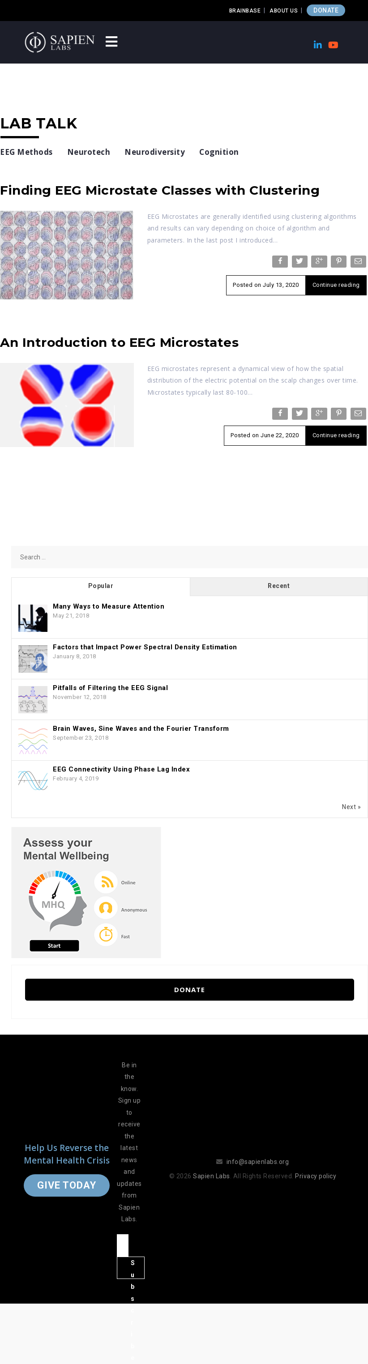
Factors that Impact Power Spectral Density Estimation (145, 647)
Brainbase (245, 11)
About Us (284, 11)
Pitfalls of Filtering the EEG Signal (110, 688)
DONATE (325, 10)
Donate (189, 989)
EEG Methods (26, 152)
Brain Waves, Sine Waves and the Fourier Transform (141, 729)
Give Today (66, 1185)
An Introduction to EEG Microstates (119, 342)
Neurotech (89, 152)
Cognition (219, 152)
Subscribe (133, 1269)
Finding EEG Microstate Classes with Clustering (160, 190)
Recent (279, 585)
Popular (101, 585)
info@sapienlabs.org (258, 1161)
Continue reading (336, 284)
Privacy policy (315, 1176)
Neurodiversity (154, 152)
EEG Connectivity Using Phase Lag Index (121, 769)
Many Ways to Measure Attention (108, 606)
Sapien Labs (211, 1176)
